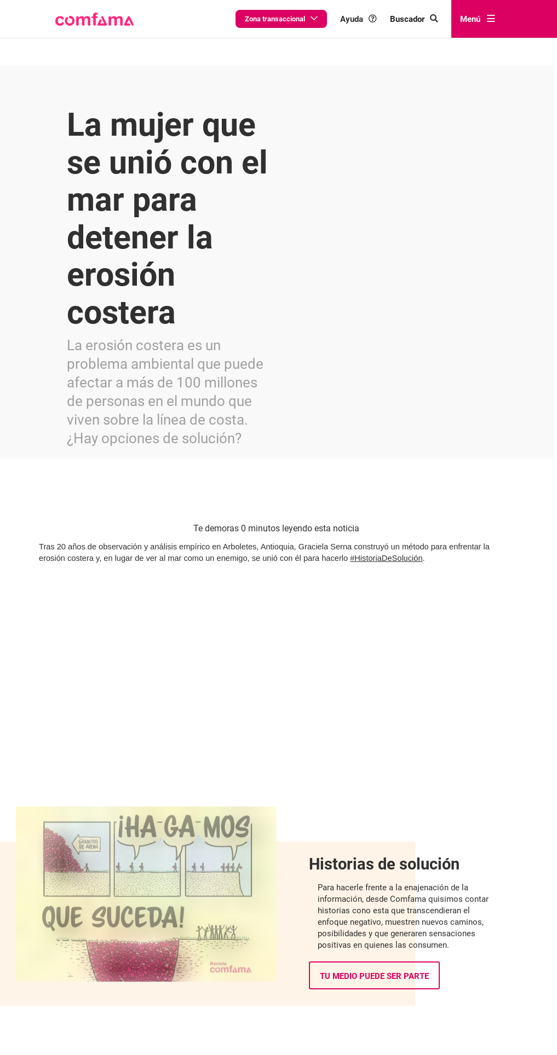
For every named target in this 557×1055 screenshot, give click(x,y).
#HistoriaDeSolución (386, 502)
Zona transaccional (311, 18)
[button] (94, 19)
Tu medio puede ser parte (374, 908)
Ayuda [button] (378, 19)
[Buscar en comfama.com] (425, 19)
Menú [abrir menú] (481, 18)
